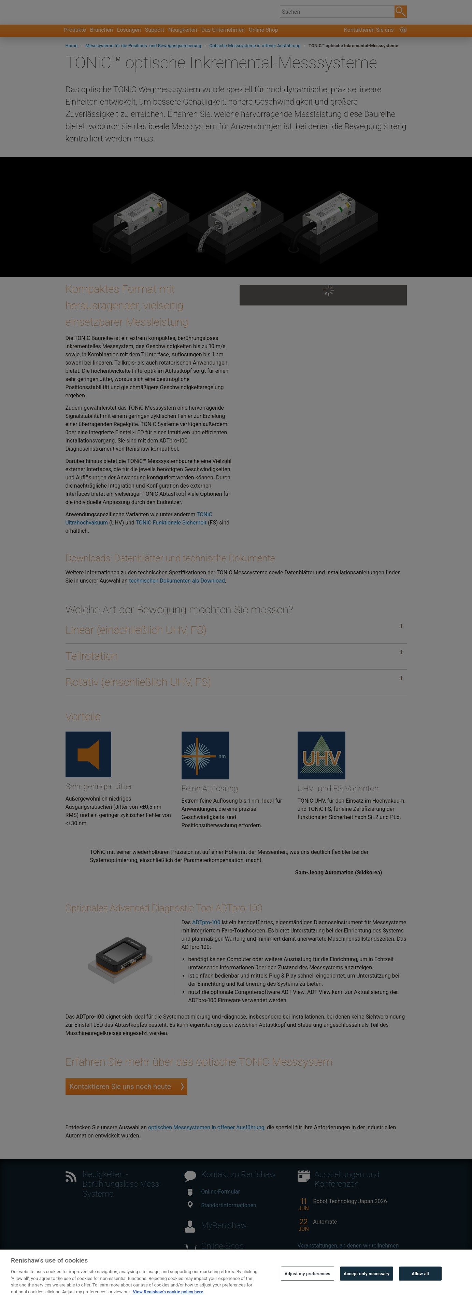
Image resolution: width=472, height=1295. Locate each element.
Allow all (420, 1282)
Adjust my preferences (307, 1282)
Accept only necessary (366, 1282)
